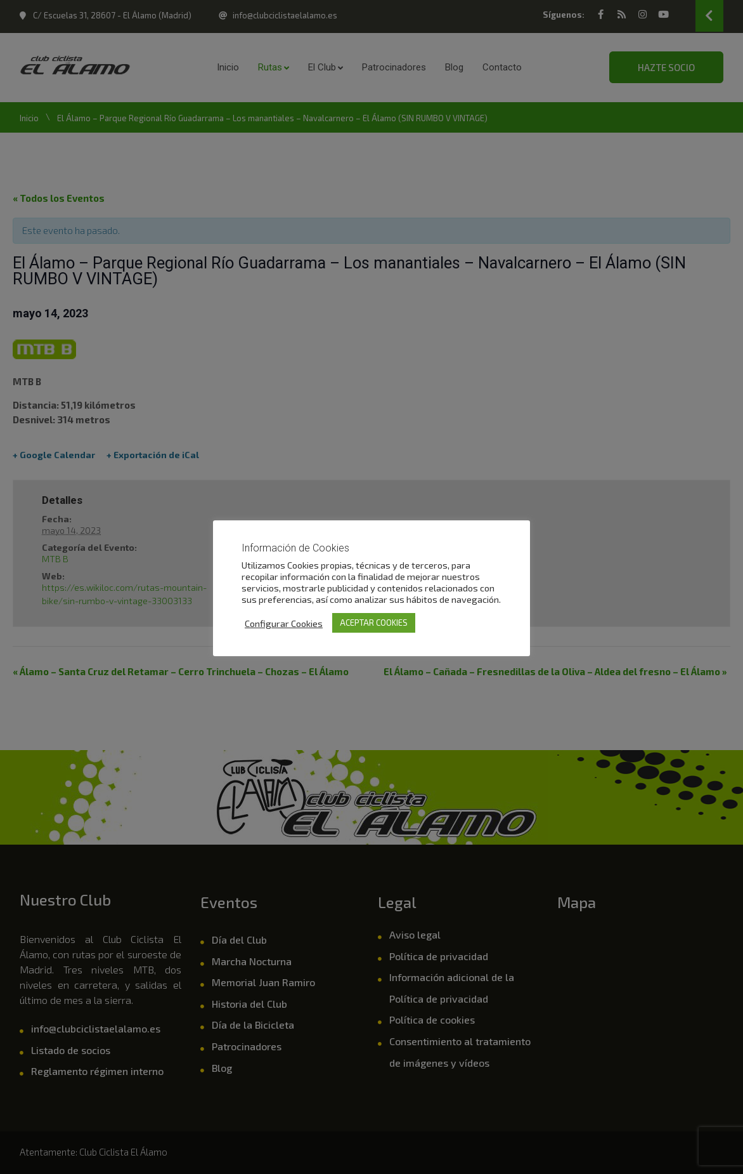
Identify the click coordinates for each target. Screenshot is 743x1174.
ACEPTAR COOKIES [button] (374, 622)
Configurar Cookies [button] (284, 623)
